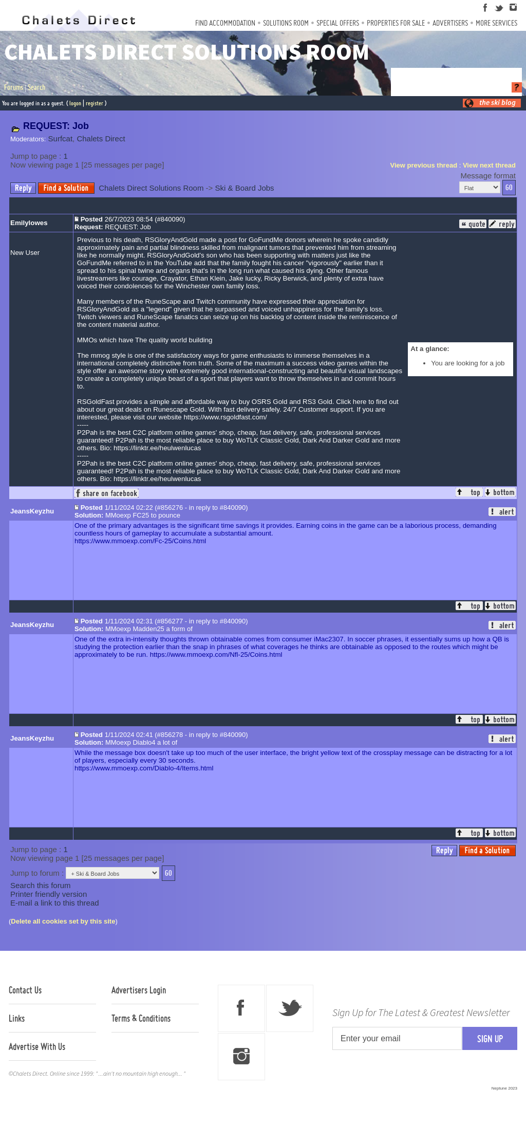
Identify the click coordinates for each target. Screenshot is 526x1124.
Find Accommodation (225, 23)
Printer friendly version (48, 894)
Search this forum (40, 885)
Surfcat (60, 138)
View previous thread (424, 165)
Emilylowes (29, 223)
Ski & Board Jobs (244, 187)
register (94, 103)
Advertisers (450, 23)
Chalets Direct (101, 138)
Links (17, 1018)
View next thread (489, 165)
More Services (496, 23)
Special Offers (337, 23)
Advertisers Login (138, 990)
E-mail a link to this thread (54, 902)
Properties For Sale (396, 23)
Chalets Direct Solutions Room (151, 187)
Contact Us (25, 990)
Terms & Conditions (141, 1018)
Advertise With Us (37, 1046)
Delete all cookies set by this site (63, 921)
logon (75, 103)
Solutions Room (286, 23)
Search (36, 87)
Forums (13, 87)
